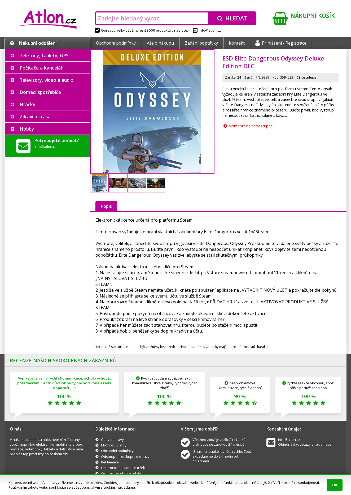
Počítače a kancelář (41, 67)
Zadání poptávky (201, 43)
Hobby (27, 129)
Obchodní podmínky (116, 43)
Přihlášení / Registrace (280, 43)
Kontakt (237, 43)
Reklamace (110, 462)
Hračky (27, 104)
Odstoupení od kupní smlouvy (125, 456)
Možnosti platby (113, 445)
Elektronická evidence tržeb (123, 467)
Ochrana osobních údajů (121, 473)
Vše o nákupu (160, 43)
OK (334, 485)
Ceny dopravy (112, 439)
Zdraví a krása (35, 116)
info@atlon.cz (207, 30)
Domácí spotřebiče (40, 92)
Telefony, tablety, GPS (44, 55)
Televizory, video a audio (46, 80)
